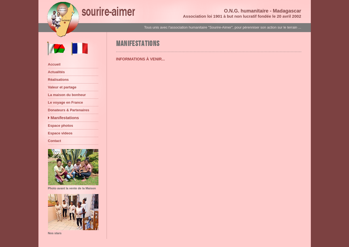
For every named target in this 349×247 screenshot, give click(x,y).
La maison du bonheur (67, 95)
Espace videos (60, 133)
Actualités (56, 72)
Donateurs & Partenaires (68, 110)
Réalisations (58, 80)
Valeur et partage (62, 87)
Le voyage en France (65, 102)
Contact (54, 141)
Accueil (54, 64)
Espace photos (60, 126)
